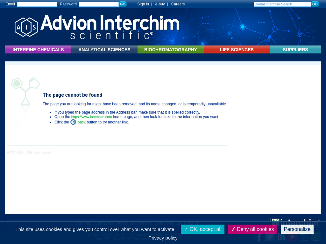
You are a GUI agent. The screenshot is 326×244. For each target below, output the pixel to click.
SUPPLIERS (295, 49)
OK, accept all (202, 229)
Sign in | (141, 4)
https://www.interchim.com (91, 117)
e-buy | (162, 4)
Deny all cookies (252, 229)
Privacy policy (163, 238)
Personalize (297, 229)
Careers (178, 4)
